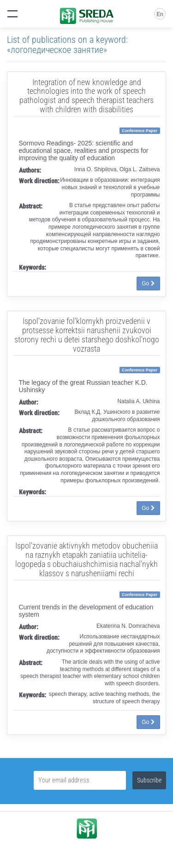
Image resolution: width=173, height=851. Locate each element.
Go (148, 283)
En (159, 14)
